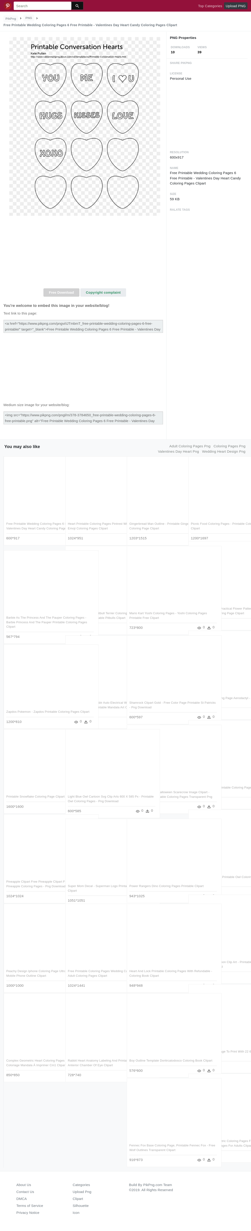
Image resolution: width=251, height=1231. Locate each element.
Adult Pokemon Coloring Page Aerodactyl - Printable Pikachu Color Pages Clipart (216, 696)
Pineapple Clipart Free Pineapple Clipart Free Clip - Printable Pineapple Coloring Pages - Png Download (32, 880)
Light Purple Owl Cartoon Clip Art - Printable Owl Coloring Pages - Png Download (215, 960)
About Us (23, 1185)
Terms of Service (29, 1206)
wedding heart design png (223, 451)
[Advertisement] (84, 253)
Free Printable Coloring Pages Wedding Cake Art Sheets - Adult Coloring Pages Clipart (90, 969)
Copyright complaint (103, 292)
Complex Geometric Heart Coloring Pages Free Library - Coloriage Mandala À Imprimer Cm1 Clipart (30, 1059)
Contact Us (25, 1192)
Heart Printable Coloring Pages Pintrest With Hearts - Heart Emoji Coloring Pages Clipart (91, 522)
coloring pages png (229, 446)
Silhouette (81, 1206)
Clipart (78, 1199)
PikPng (11, 18)
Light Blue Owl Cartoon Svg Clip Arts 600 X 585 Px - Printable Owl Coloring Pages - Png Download (94, 795)
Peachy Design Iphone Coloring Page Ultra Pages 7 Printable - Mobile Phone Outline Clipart (33, 969)
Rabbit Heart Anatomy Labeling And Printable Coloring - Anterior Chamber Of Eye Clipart (94, 1059)
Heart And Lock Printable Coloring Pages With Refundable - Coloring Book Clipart (153, 969)
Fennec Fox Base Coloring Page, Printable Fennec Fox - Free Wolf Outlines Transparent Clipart (152, 1143)
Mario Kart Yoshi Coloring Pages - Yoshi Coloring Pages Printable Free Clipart (154, 611)
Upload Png (82, 1192)
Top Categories (210, 6)
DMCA (21, 1199)
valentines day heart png (178, 451)
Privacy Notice (27, 1213)
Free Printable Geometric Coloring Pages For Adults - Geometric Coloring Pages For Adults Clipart (217, 1139)
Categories (81, 1185)
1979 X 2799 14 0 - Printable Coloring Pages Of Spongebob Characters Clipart (217, 785)
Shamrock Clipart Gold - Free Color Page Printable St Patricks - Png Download (153, 701)
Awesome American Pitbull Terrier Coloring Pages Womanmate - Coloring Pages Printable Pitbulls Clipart (95, 611)
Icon (76, 1213)
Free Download (61, 292)
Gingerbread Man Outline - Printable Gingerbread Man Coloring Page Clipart (154, 522)
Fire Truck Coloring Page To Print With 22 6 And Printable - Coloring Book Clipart (217, 1049)
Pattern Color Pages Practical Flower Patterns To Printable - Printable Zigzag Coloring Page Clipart (218, 607)
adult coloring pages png (189, 446)
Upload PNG (236, 6)
